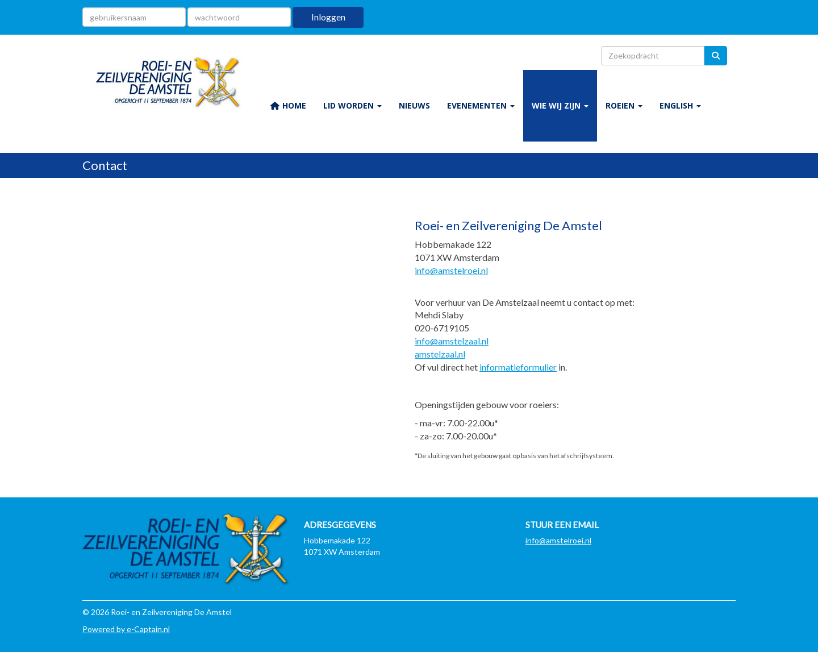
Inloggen (328, 16)
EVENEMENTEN (481, 105)
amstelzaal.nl (440, 353)
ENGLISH (680, 105)
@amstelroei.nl (451, 270)
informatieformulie (516, 367)
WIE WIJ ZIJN (560, 105)
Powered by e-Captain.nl (126, 629)
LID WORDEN (352, 105)
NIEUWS (414, 105)
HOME (288, 105)
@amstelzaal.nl (452, 340)
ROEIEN (624, 105)
